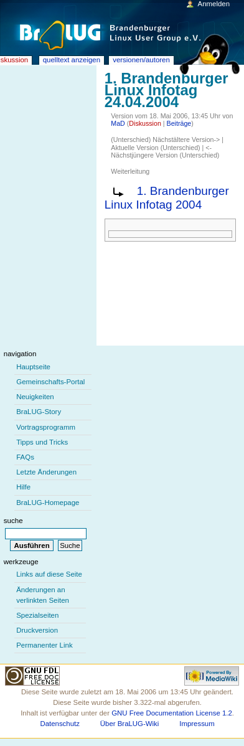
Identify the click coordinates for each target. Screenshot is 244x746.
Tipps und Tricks (42, 442)
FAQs (25, 457)
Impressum (197, 723)
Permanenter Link (44, 645)
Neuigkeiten (35, 396)
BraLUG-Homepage (47, 502)
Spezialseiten (37, 615)
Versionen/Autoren (141, 60)
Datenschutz (60, 723)
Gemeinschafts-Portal (50, 381)
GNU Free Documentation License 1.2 (171, 713)
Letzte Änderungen (46, 472)
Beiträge (179, 123)
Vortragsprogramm (45, 427)
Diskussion (145, 123)
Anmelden (214, 3)
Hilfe (23, 487)
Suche (13, 520)
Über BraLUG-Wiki (129, 723)
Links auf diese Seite (49, 574)
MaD (118, 123)
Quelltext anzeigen (71, 60)
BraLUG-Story (38, 411)
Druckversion (37, 630)
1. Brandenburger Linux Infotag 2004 (167, 198)
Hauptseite (33, 367)
